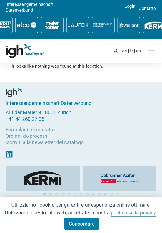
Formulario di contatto (30, 129)
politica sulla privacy (133, 213)
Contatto (147, 8)
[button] (44, 194)
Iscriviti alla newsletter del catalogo (45, 142)
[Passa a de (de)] (124, 51)
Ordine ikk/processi (27, 136)
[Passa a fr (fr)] (131, 51)
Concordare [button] (82, 224)
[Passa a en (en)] (138, 51)
